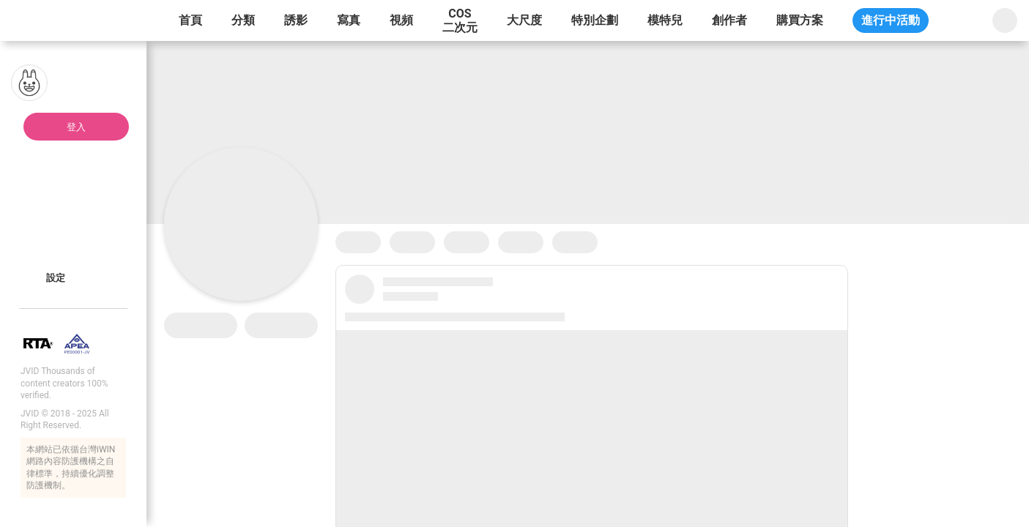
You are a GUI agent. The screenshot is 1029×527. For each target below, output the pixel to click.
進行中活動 (890, 20)
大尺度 (524, 20)
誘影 (296, 20)
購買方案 (799, 20)
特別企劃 (594, 20)
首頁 (190, 20)
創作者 (729, 20)
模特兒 (665, 20)
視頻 (401, 20)
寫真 (348, 20)
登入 (76, 127)
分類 (243, 20)
